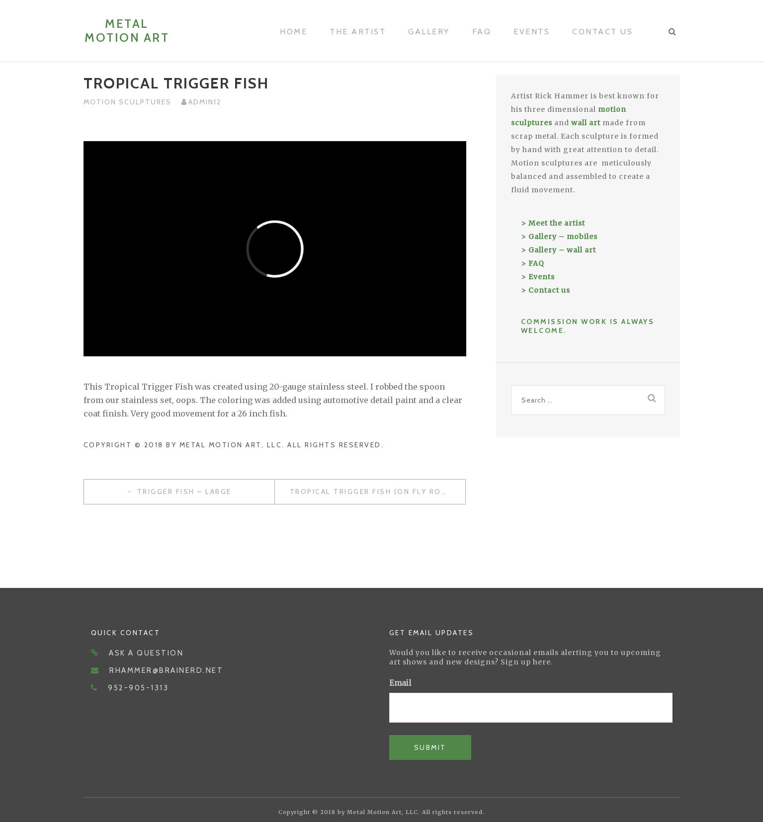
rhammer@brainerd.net (166, 670)
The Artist (358, 31)
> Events (538, 276)
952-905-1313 (138, 687)
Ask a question (146, 653)
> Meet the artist (553, 223)
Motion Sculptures (127, 101)
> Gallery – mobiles (559, 236)
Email (400, 683)
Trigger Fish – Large (184, 491)
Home (293, 31)
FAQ (482, 31)
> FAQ (532, 263)
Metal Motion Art (127, 30)
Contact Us (602, 31)
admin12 (204, 101)
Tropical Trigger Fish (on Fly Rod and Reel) (377, 491)
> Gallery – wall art (558, 250)
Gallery (429, 31)
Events (531, 31)
